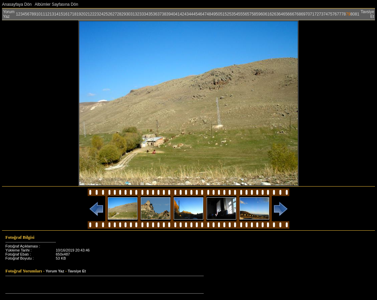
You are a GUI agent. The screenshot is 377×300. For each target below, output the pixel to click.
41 (177, 14)
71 (312, 14)
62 (271, 14)
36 (155, 14)
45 (195, 14)
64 (281, 14)
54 (236, 14)
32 (137, 14)
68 (298, 14)
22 (92, 14)
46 (200, 14)
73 (321, 14)
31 (132, 14)
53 (231, 14)
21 (87, 14)
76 (334, 14)
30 (128, 14)
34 (146, 14)
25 (105, 14)
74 (325, 14)
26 (110, 14)
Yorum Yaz (8, 14)
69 (303, 14)
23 (96, 14)
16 (65, 14)
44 (191, 14)
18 (74, 14)
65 (285, 14)
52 (227, 14)
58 (254, 14)
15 (60, 14)
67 (294, 14)
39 (168, 14)
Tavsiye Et (77, 271)
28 (119, 14)
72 (317, 14)
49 (213, 14)
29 (123, 14)
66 (290, 14)
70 (307, 14)
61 (267, 14)
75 (330, 14)
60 (262, 14)
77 (339, 14)
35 (150, 14)
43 (186, 14)
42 (182, 14)
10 (38, 14)
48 (209, 14)
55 (240, 14)
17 (70, 14)
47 (204, 14)
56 (245, 14)
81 (357, 14)
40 (173, 14)
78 (343, 14)
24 (101, 14)
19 (79, 14)
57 (249, 14)
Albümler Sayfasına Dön (56, 4)
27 (115, 14)
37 (159, 14)
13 (52, 14)
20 (83, 14)
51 (222, 14)
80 (352, 14)
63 (276, 14)
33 (141, 14)
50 (218, 14)
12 (47, 14)
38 (164, 14)
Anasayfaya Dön (17, 4)
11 (43, 14)
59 (258, 14)
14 (56, 14)
